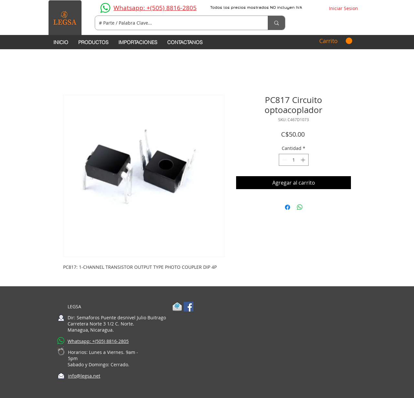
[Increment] (304, 159)
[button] (335, 41)
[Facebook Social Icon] (188, 307)
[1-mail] (177, 307)
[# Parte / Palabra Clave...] (176, 23)
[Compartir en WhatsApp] (300, 207)
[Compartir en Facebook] (287, 207)
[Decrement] (284, 159)
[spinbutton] (294, 159)
